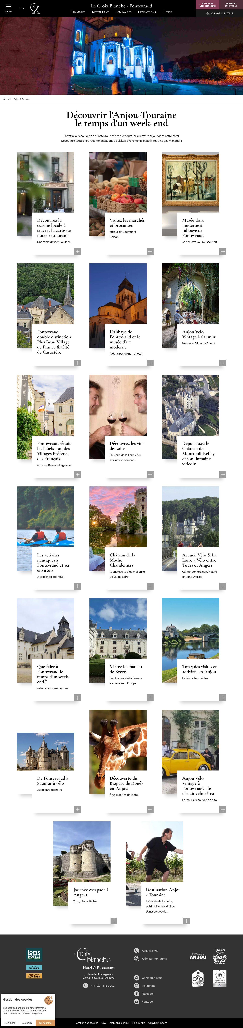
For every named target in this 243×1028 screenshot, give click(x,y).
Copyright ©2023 (157, 1023)
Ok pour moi (45, 1023)
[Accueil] (35, 8)
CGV (103, 1023)
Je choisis (27, 1023)
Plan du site (138, 1023)
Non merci (10, 1023)
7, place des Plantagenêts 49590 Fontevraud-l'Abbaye (98, 976)
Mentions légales (119, 1023)
